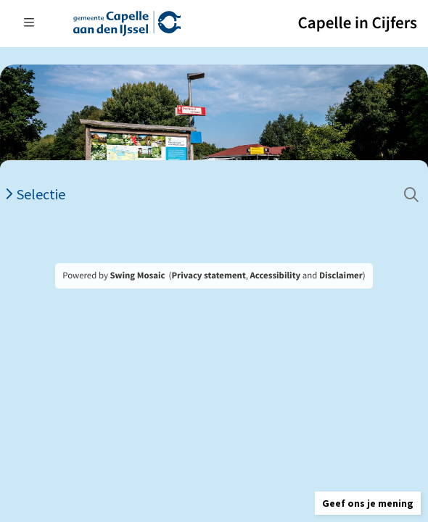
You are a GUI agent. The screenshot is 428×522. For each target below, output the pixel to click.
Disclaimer (341, 275)
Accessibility (275, 275)
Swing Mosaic (137, 275)
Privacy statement (208, 275)
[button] (368, 503)
